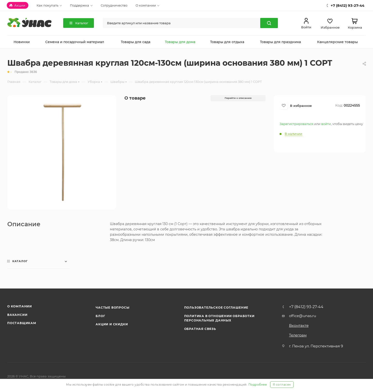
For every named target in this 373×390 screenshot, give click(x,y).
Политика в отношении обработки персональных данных (219, 318)
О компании (19, 306)
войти (326, 124)
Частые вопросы (112, 307)
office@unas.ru (302, 315)
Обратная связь (200, 329)
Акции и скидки (112, 324)
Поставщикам (21, 323)
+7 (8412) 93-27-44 (306, 307)
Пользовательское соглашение (216, 307)
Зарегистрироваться (296, 124)
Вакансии (17, 315)
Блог (100, 316)
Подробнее (257, 384)
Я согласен (282, 384)
